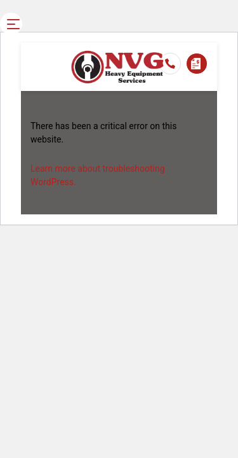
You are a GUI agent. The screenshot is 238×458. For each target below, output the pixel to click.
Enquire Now (196, 63)
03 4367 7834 (170, 64)
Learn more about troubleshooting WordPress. (97, 175)
